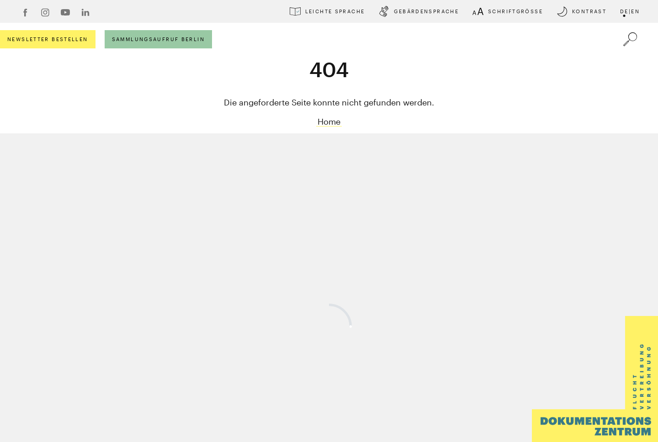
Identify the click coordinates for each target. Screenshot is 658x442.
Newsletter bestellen (47, 39)
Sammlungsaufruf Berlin (158, 39)
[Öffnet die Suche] (630, 39)
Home (329, 121)
